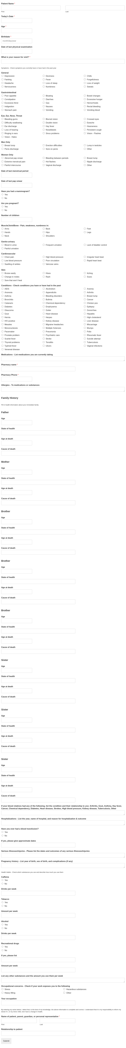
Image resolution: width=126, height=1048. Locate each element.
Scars (89, 277)
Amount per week (9, 911)
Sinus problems (52, 133)
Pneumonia (51, 332)
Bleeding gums (11, 119)
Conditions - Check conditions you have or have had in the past (31, 285)
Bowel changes (93, 96)
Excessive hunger (94, 99)
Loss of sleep (51, 83)
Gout (7, 314)
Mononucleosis (11, 328)
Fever (48, 80)
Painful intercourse (13, 165)
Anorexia (8, 292)
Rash (48, 277)
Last (67, 12)
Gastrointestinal (8, 92)
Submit (6, 1041)
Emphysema (51, 307)
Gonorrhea (91, 310)
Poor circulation (52, 261)
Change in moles (12, 277)
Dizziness (50, 76)
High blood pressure (54, 257)
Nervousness (10, 87)
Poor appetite (10, 96)
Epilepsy (90, 307)
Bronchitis (9, 299)
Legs (89, 232)
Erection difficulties (54, 145)
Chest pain (9, 257)
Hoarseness (92, 126)
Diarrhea (49, 99)
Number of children (10, 215)
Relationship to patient (11, 1029)
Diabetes (8, 307)
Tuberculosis (92, 342)
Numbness (50, 87)
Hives (48, 273)
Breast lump (10, 145)
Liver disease (92, 321)
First (2, 12)
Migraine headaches (54, 324)
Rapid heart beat (94, 261)
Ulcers (48, 346)
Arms (7, 229)
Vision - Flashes (94, 133)
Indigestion (9, 106)
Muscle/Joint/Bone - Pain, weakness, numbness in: (25, 226)
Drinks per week (8, 889)
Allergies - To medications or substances (20, 385)
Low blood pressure (13, 261)
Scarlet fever (10, 339)
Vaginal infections (94, 346)
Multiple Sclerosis (53, 328)
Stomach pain (11, 110)
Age (3, 26)
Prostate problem (12, 335)
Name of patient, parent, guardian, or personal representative (30, 1016)
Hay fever (50, 126)
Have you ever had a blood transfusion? (20, 829)
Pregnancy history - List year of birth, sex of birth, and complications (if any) (37, 861)
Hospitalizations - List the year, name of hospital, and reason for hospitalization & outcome (43, 819)
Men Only (5, 142)
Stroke (48, 339)
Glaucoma (9, 310)
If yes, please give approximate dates (18, 841)
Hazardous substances (76, 989)
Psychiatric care (53, 335)
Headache (9, 83)
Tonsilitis (49, 342)
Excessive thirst (11, 103)
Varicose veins (52, 264)
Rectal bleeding (93, 106)
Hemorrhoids (92, 103)
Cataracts (9, 303)
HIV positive (10, 321)
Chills (89, 76)
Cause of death (8, 449)
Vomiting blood (93, 110)
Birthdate (6, 37)
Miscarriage (92, 324)
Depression (10, 76)
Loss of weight (93, 83)
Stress (7, 989)
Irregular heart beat (95, 257)
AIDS (7, 289)
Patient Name (8, 4)
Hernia (7, 317)
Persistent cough (94, 130)
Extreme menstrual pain (15, 162)
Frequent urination (54, 245)
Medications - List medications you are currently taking (27, 355)
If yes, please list (9, 955)
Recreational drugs (10, 943)
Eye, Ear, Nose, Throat (11, 116)
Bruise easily (10, 273)
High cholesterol (94, 317)
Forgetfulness (93, 80)
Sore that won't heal (13, 280)
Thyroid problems (12, 342)
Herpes (49, 317)
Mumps (90, 328)
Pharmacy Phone (10, 375)
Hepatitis (90, 314)
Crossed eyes (93, 119)
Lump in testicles (94, 145)
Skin (3, 270)
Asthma (8, 296)
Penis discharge (12, 149)
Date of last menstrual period (14, 171)
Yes (6, 195)
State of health (8, 429)
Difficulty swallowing (13, 123)
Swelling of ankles (12, 264)
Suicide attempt (93, 339)
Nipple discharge (94, 162)
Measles (8, 324)
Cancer (90, 299)
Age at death (7, 439)
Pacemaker (10, 332)
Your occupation (9, 999)
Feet (89, 229)
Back (48, 229)
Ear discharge (11, 126)
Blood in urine (11, 245)
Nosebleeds (51, 130)
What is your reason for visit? (15, 57)
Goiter (48, 310)
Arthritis (90, 292)
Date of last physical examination (16, 47)
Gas (47, 103)
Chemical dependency (55, 303)
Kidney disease (52, 321)
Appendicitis (51, 292)
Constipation (10, 99)
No (6, 198)
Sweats (90, 87)
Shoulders (50, 236)
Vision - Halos (11, 137)
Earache (90, 123)
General (5, 73)
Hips (48, 232)
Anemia (90, 289)
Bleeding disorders (54, 296)
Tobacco (5, 899)
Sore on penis (52, 149)
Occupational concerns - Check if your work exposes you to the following (35, 986)
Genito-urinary (8, 242)
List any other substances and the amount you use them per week (32, 976)
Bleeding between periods (57, 158)
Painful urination (12, 248)
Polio (89, 332)
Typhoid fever (10, 346)
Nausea (49, 106)
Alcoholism (50, 289)
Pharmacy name (9, 365)
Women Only (7, 155)
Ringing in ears (11, 133)
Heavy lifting (10, 993)
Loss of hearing (11, 130)
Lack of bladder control (97, 245)
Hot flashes (51, 162)
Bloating (49, 96)
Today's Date (8, 16)
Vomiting (49, 110)
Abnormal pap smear (14, 158)
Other (89, 149)
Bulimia (49, 299)
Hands (7, 232)
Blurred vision (52, 119)
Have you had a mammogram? (15, 191)
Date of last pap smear (11, 181)
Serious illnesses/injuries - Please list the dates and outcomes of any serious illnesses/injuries (45, 851)
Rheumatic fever (94, 335)
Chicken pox (92, 303)
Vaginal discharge (53, 165)
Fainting (8, 80)
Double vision (52, 123)
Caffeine (5, 877)
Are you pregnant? (10, 203)
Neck (7, 236)
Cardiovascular (8, 254)
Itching (90, 273)
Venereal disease (12, 349)
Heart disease (52, 314)
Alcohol (4, 921)
